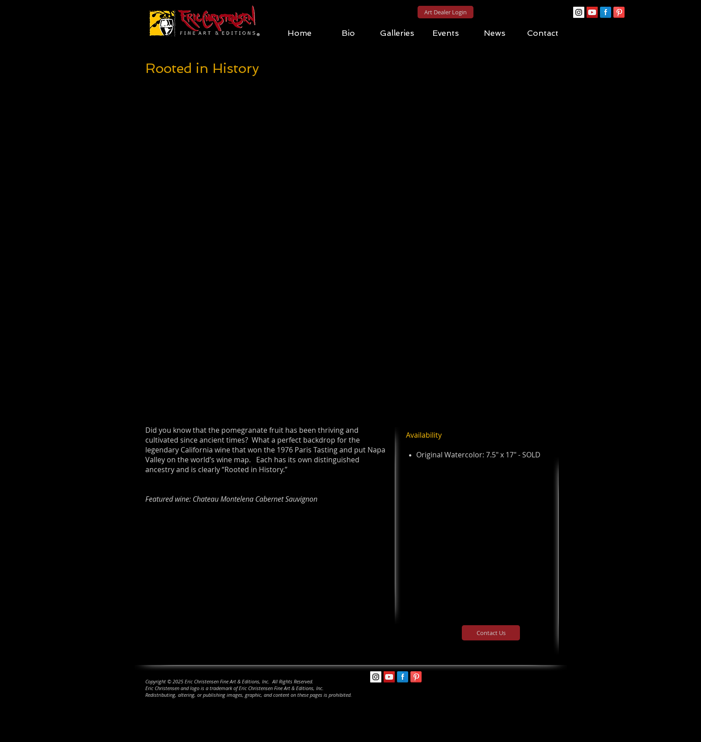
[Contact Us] (491, 632)
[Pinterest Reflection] (619, 12)
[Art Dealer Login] (445, 12)
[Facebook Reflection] (605, 12)
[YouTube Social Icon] (592, 12)
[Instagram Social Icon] (578, 12)
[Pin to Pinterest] (353, 78)
